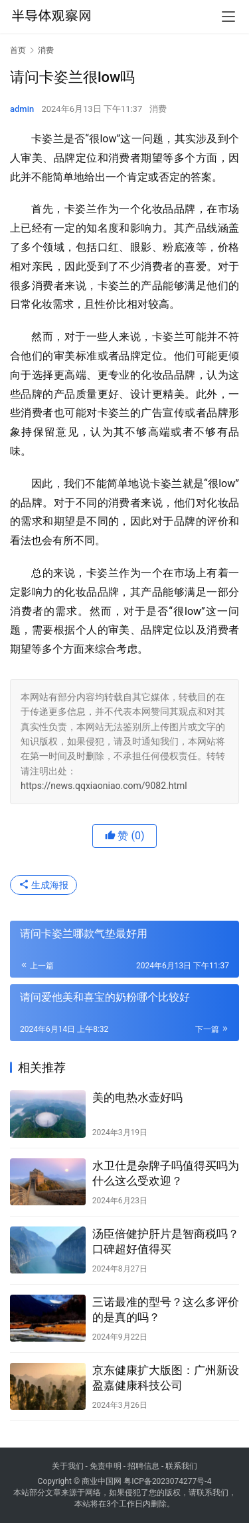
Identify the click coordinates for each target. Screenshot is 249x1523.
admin (22, 109)
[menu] (228, 16)
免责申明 (106, 1466)
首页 (18, 50)
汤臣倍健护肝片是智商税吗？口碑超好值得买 (165, 1241)
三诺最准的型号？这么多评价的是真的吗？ (165, 1309)
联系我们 (181, 1466)
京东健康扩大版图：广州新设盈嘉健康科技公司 (165, 1377)
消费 (158, 109)
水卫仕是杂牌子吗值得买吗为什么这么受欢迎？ (165, 1173)
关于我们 (68, 1466)
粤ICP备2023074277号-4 (167, 1481)
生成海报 (43, 885)
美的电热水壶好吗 (137, 1097)
